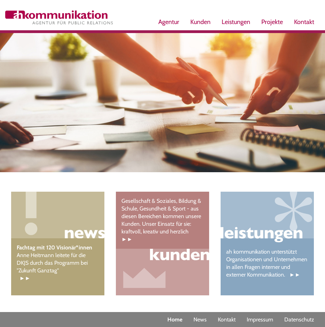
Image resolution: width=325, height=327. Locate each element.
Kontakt (304, 22)
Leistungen (236, 22)
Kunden (200, 22)
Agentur (168, 22)
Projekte (272, 22)
